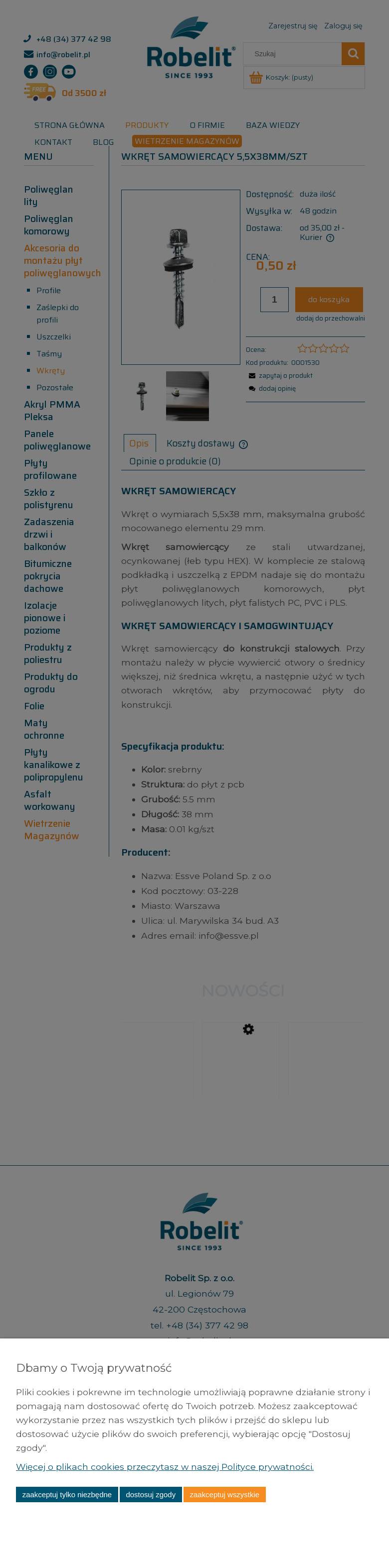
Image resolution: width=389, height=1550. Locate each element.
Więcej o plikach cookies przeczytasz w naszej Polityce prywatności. (165, 1466)
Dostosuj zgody (151, 1494)
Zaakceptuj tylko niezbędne (67, 1494)
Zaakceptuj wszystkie (224, 1494)
